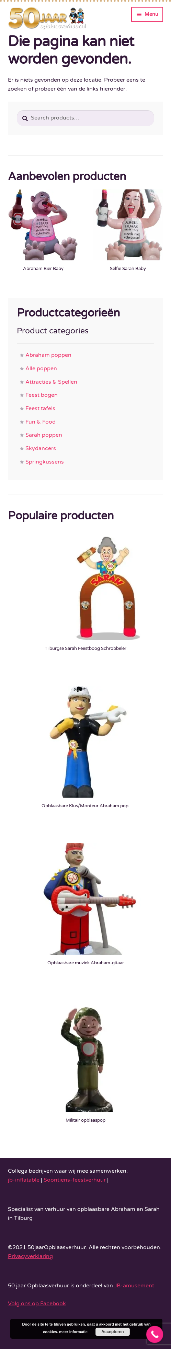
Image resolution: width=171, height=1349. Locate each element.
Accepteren (112, 1331)
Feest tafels (40, 408)
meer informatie (73, 1332)
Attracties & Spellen (51, 381)
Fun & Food (40, 421)
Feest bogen (41, 395)
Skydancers (40, 448)
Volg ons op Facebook (37, 1303)
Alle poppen (41, 368)
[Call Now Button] (154, 1334)
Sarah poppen (43, 435)
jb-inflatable (23, 1179)
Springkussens (44, 461)
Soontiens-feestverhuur (75, 1179)
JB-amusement (134, 1285)
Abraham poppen (48, 355)
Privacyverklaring (30, 1256)
